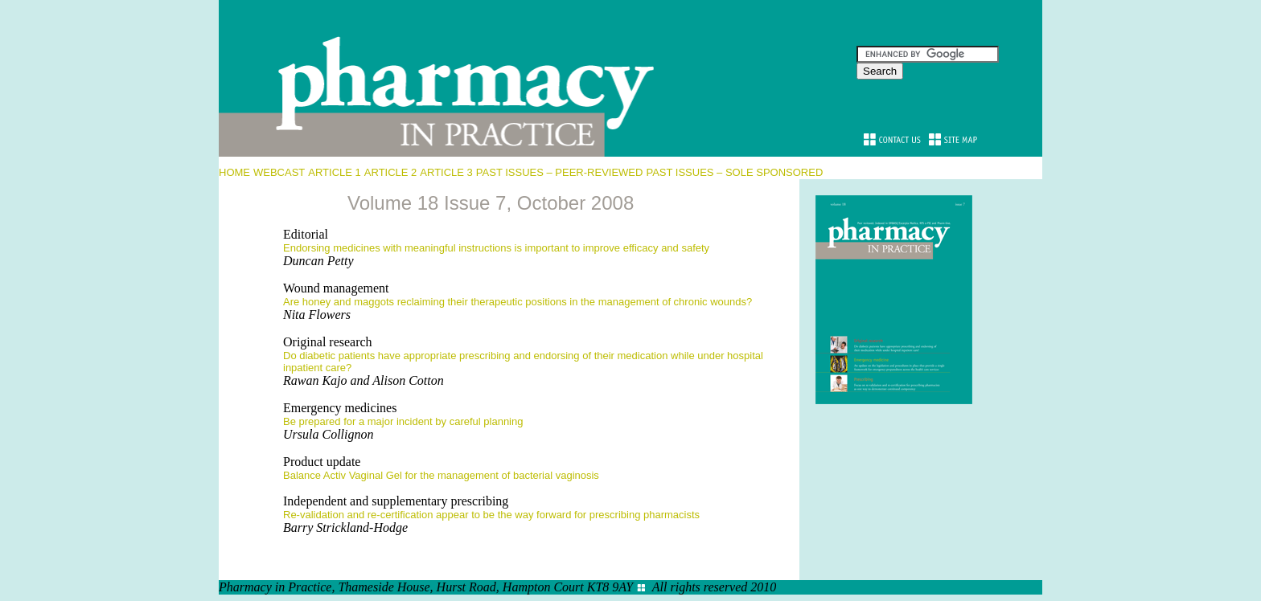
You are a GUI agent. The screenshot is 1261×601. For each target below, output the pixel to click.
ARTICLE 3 (446, 172)
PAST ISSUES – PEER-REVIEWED (559, 172)
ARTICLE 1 (334, 172)
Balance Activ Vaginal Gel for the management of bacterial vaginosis (441, 475)
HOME (234, 172)
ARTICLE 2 (390, 172)
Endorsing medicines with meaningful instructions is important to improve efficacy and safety (496, 248)
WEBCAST (279, 172)
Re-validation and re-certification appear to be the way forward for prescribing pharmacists (491, 515)
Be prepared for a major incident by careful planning (403, 421)
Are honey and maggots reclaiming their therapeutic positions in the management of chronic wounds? (517, 302)
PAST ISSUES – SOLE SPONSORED (734, 172)
